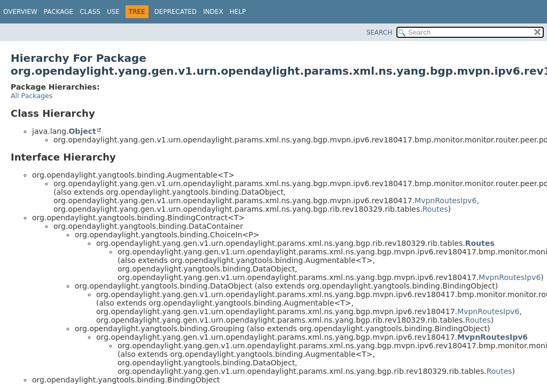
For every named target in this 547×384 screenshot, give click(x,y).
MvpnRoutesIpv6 (445, 200)
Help (238, 11)
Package (58, 11)
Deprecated (175, 11)
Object (82, 131)
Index (213, 11)
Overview (20, 11)
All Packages (31, 96)
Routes (435, 209)
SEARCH (379, 32)
